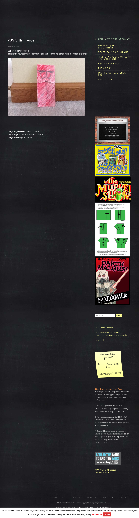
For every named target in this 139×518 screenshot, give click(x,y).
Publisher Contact (104, 327)
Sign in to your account (114, 39)
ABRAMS (78, 508)
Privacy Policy (89, 508)
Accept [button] (107, 514)
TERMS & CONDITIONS (104, 508)
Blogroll (100, 340)
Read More (97, 514)
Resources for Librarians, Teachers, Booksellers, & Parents (111, 334)
